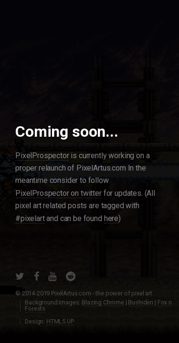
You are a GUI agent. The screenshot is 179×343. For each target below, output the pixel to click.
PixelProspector (42, 155)
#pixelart (30, 218)
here (111, 218)
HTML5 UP (60, 321)
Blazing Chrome (103, 302)
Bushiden (140, 302)
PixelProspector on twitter (58, 193)
